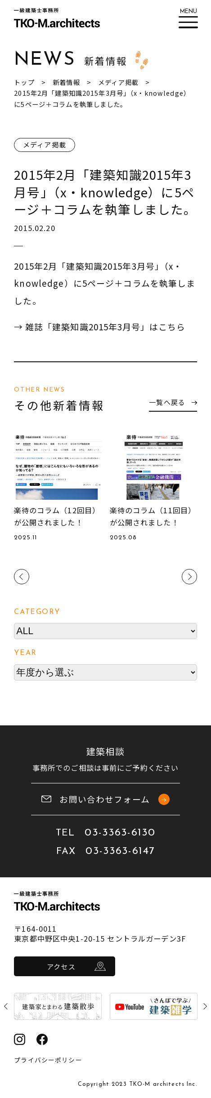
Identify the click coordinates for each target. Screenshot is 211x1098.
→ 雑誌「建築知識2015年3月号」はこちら (100, 326)
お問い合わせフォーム (105, 799)
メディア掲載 (118, 82)
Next (189, 576)
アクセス (61, 966)
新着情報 (66, 82)
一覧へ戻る (172, 402)
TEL (105, 833)
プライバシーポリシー (48, 1059)
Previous (21, 576)
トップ (24, 82)
